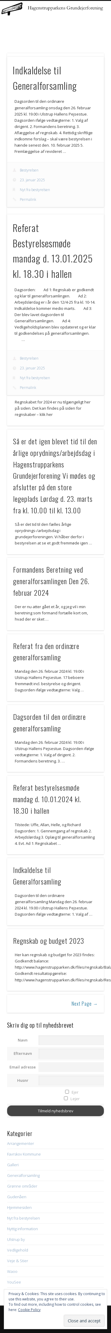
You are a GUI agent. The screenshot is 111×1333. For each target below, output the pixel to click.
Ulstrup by (16, 1239)
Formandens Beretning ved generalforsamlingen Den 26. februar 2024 (51, 581)
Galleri (13, 1164)
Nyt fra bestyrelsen (35, 189)
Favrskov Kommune (24, 1154)
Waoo (12, 1271)
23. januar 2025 (32, 179)
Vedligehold (17, 1250)
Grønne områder (22, 1186)
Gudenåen (16, 1196)
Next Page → (85, 1003)
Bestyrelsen (29, 170)
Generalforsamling (23, 1175)
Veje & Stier (17, 1260)
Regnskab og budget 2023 (48, 940)
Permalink (28, 199)
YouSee (14, 1282)
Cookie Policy (29, 1309)
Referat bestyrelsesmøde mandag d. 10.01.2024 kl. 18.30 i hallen (47, 799)
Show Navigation (90, 53)
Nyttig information (22, 1228)
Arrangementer (20, 1143)
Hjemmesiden (19, 1207)
